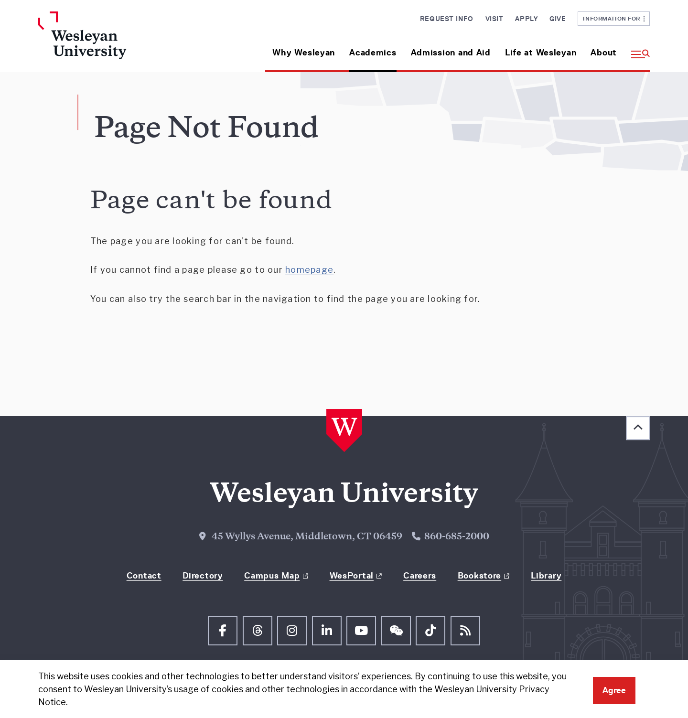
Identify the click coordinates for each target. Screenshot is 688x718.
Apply (526, 18)
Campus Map (272, 575)
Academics (372, 52)
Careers (419, 575)
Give (557, 18)
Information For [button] (614, 18)
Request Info (446, 18)
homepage (309, 270)
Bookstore (479, 575)
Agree (614, 690)
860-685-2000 (456, 537)
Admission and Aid (451, 52)
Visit (494, 18)
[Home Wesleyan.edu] (110, 41)
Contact (144, 575)
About (604, 52)
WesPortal (352, 575)
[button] (637, 49)
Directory (203, 575)
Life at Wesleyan (541, 52)
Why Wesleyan (303, 52)
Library (546, 575)
